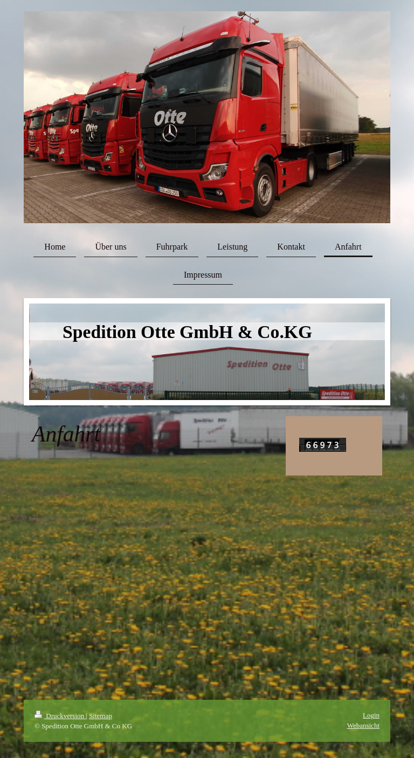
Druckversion (60, 716)
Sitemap (100, 716)
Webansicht (363, 725)
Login (371, 715)
